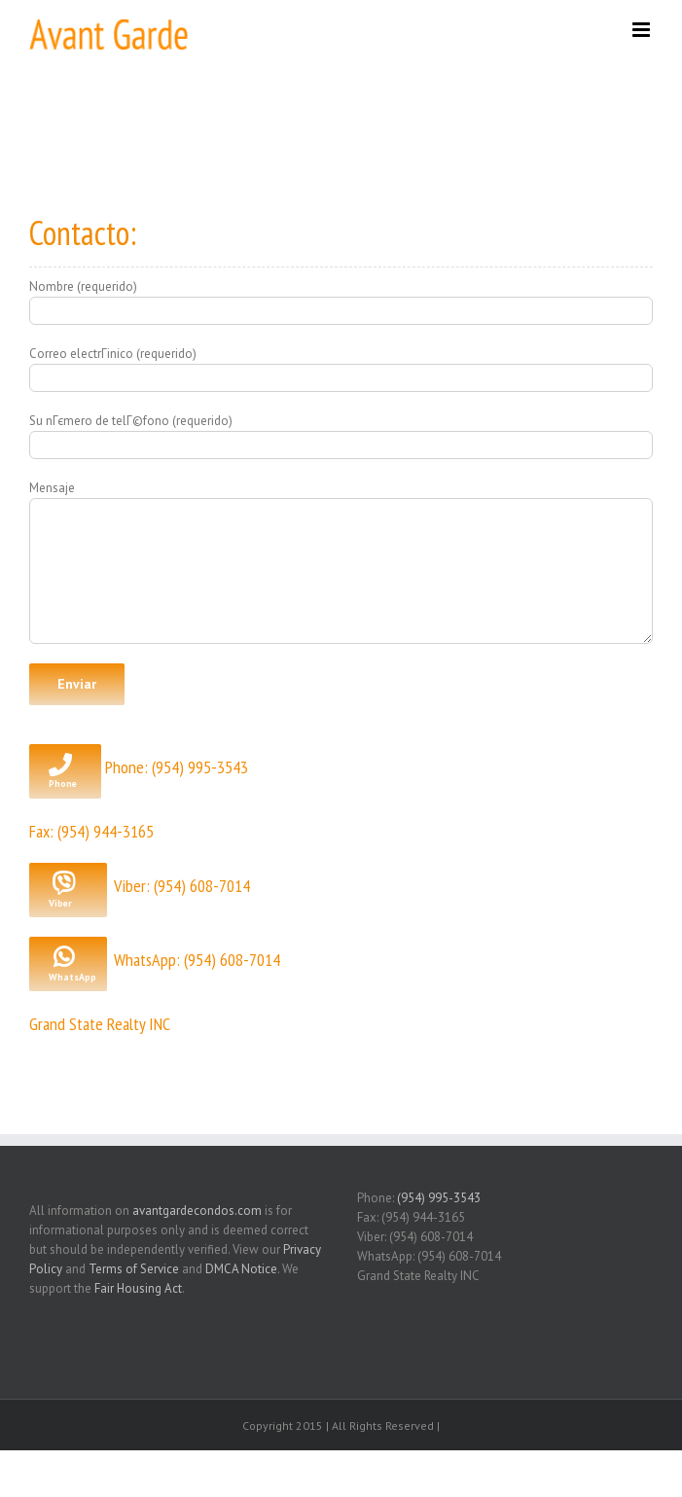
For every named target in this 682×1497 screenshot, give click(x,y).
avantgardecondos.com (197, 1210)
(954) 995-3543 (439, 1198)
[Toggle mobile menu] (642, 29)
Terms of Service (134, 1269)
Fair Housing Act (138, 1288)
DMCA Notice (241, 1269)
